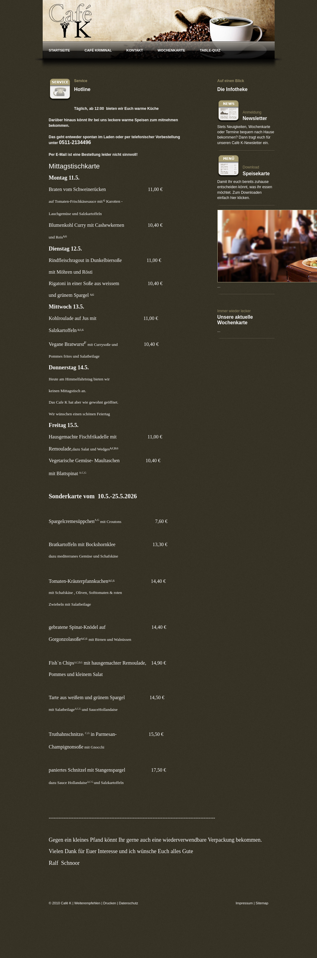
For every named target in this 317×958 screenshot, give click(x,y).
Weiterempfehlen (87, 903)
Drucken (109, 903)
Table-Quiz (210, 50)
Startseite (59, 50)
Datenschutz (128, 903)
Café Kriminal (98, 50)
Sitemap (261, 903)
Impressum (244, 903)
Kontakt (134, 50)
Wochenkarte (171, 50)
